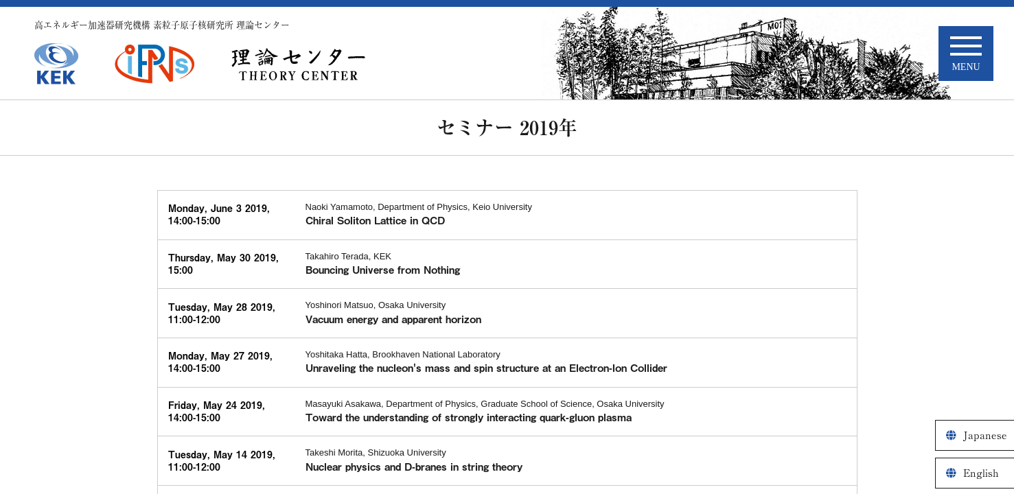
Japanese (985, 435)
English (981, 473)
